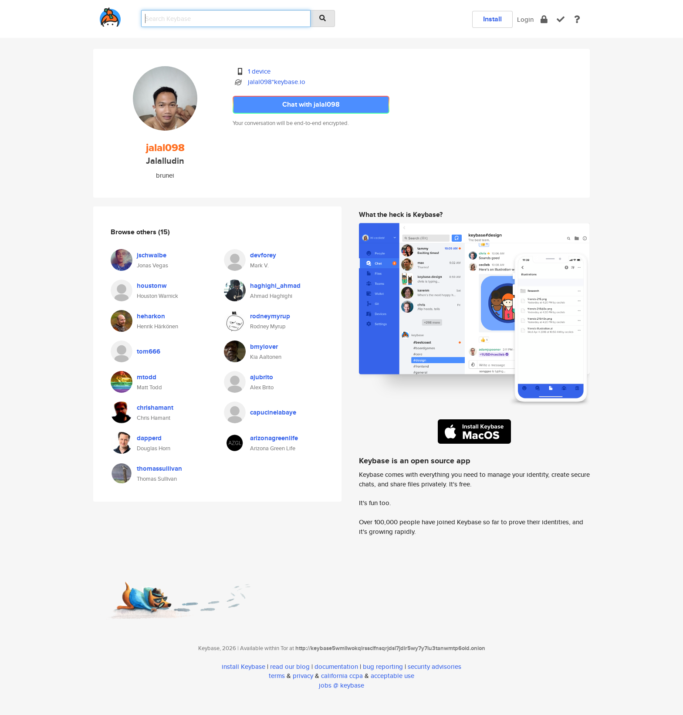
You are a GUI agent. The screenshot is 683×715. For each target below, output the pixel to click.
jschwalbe (151, 255)
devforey (263, 255)
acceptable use (392, 675)
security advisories (434, 666)
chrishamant (155, 407)
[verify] (561, 19)
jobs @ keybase (341, 685)
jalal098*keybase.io (276, 81)
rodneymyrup (270, 316)
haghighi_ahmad (275, 285)
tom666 (148, 351)
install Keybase (243, 666)
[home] (110, 15)
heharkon (151, 316)
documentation (336, 666)
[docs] (577, 19)
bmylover (264, 346)
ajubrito (261, 377)
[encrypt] (544, 19)
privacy (303, 675)
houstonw (152, 285)
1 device (259, 71)
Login (525, 19)
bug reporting (383, 666)
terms (277, 675)
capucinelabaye (273, 412)
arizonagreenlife (274, 438)
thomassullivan (159, 468)
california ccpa (342, 675)
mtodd (146, 377)
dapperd (149, 438)
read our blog (290, 666)
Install (492, 19)
